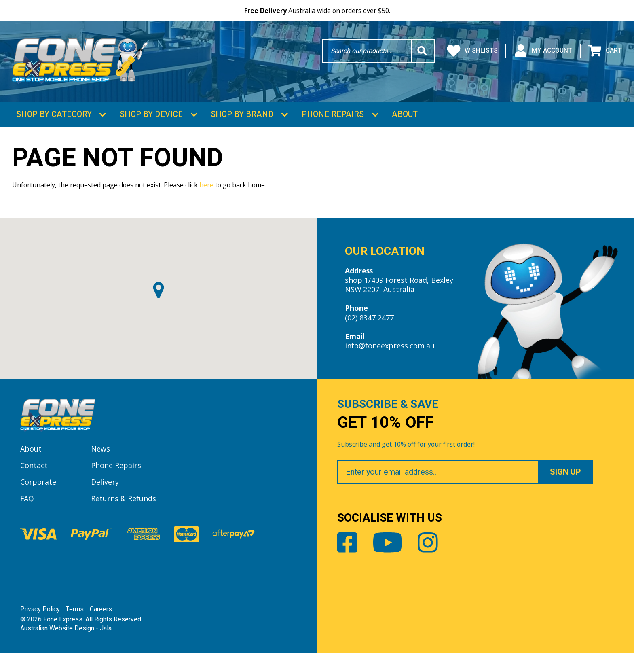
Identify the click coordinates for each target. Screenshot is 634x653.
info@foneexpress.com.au (390, 345)
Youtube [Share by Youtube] (387, 542)
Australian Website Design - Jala (66, 628)
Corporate (38, 482)
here (206, 184)
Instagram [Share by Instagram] (428, 542)
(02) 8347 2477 (369, 317)
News (100, 449)
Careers (101, 609)
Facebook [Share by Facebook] (347, 542)
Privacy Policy (40, 609)
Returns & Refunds (123, 498)
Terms (75, 609)
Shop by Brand (242, 114)
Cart (605, 51)
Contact (34, 465)
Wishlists (472, 51)
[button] (158, 290)
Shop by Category (54, 114)
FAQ (27, 498)
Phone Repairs (333, 114)
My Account (543, 51)
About (405, 114)
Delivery (105, 482)
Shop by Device (151, 114)
